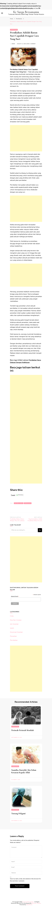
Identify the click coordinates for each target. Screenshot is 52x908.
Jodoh (12, 628)
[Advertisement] (26, 138)
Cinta (11, 616)
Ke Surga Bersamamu (26, 12)
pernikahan (27, 503)
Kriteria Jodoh (18, 503)
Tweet (13, 495)
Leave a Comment (31, 44)
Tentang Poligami (18, 813)
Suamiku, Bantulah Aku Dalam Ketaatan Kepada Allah (23, 771)
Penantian (13, 636)
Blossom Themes (36, 903)
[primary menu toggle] (2, 13)
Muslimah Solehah (16, 632)
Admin (13, 43)
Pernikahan (14, 29)
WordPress (29, 904)
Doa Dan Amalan (15, 620)
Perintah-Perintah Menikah (22, 730)
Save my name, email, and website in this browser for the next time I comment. (25, 880)
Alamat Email (15, 596)
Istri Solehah (14, 624)
